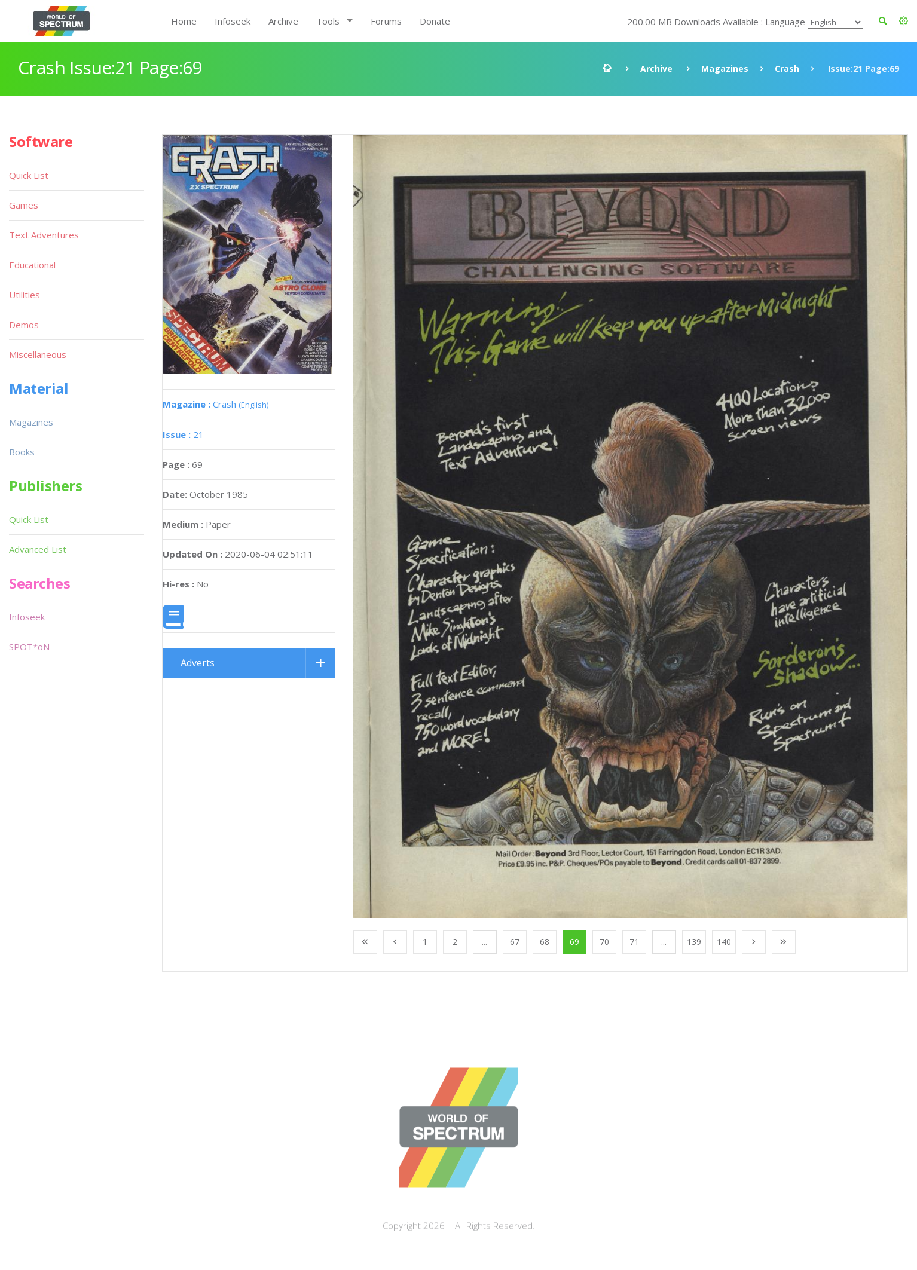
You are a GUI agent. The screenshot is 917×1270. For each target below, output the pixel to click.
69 (574, 941)
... (484, 941)
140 (724, 941)
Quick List (28, 175)
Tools (328, 21)
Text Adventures (44, 235)
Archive (283, 21)
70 (604, 941)
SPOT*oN (29, 647)
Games (23, 205)
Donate (435, 21)
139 (694, 941)
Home (184, 21)
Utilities (24, 295)
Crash (787, 68)
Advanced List (37, 549)
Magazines (724, 68)
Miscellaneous (37, 354)
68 (544, 941)
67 (514, 941)
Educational (32, 265)
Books (22, 452)
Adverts (198, 662)
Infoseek (232, 21)
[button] (903, 21)
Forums (386, 21)
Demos (24, 324)
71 (634, 941)
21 (183, 434)
